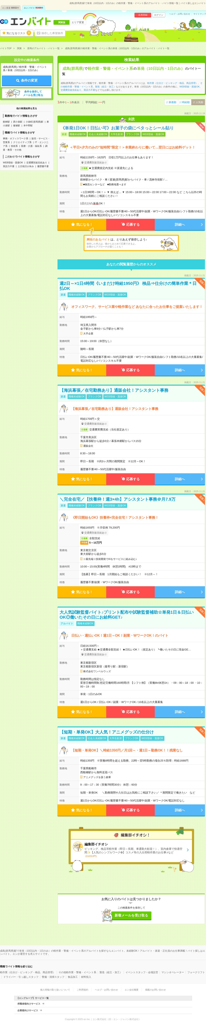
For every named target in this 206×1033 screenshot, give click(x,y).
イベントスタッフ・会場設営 (141, 972)
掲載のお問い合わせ (155, 989)
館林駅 (6, 121)
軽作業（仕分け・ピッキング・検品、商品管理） (172, 83)
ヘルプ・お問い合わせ (179, 14)
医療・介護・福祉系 (31, 146)
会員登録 (142, 15)
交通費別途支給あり (36, 162)
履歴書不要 (43, 166)
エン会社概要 (131, 989)
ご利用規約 (82, 989)
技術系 (14, 146)
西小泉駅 (17, 121)
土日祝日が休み (26, 166)
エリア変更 (78, 22)
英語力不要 (8, 166)
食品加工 (73, 976)
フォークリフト (196, 972)
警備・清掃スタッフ (53, 976)
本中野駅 (28, 125)
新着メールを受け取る (131, 915)
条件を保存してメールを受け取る (33, 93)
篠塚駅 (16, 125)
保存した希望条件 (52, 33)
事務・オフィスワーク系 (15, 138)
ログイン (158, 15)
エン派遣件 (10, 8)
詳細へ (180, 224)
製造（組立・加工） (105, 86)
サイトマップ (199, 14)
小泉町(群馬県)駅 (34, 121)
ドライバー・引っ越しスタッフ (20, 976)
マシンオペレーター (172, 972)
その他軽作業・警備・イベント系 (77, 972)
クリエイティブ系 (22, 142)
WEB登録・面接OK (13, 162)
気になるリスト (18, 33)
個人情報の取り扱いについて (55, 989)
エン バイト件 (34, 8)
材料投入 (86, 976)
